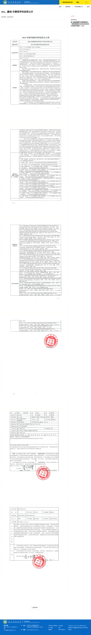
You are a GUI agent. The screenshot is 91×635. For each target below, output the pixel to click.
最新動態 (68, 6)
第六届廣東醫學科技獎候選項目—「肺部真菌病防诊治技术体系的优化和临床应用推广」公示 (80, 24)
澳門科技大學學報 (53, 625)
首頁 (60, 6)
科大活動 (51, 627)
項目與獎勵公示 (78, 6)
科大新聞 (60, 625)
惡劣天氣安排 (61, 629)
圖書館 (50, 629)
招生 (59, 627)
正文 (88, 6)
